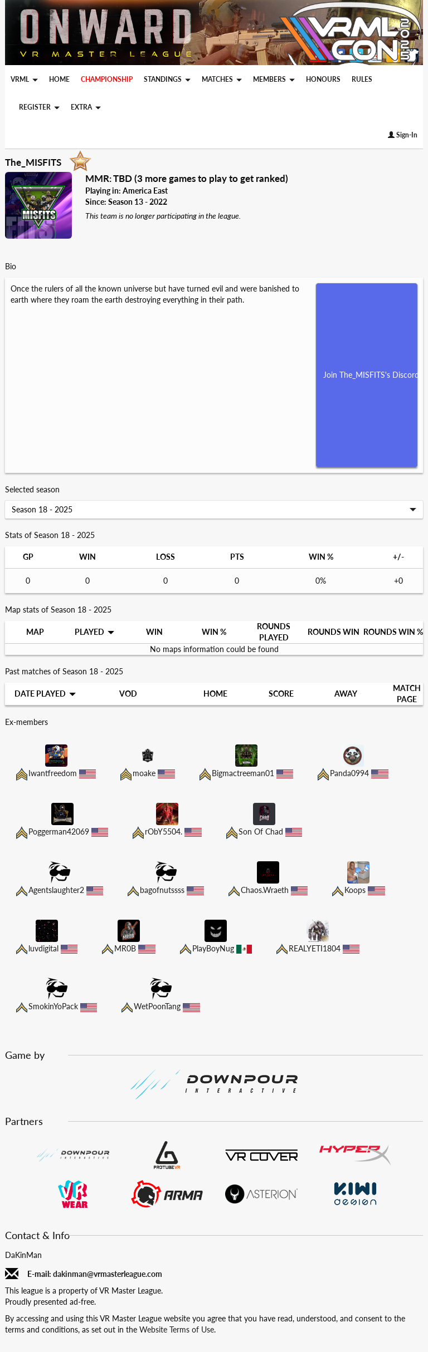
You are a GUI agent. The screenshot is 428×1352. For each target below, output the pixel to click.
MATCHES (222, 79)
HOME (59, 79)
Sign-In (402, 135)
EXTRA (86, 107)
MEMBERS (274, 79)
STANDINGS (167, 79)
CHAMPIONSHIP (107, 79)
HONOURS (323, 79)
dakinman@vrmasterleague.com (107, 1274)
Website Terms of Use (176, 1329)
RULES (362, 79)
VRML (24, 79)
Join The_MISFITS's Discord (370, 374)
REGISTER (39, 107)
